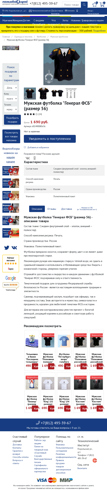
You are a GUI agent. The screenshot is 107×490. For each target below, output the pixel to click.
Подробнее (99, 30)
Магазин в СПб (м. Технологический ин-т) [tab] (87, 209)
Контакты (55, 13)
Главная (6, 36)
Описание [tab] (37, 208)
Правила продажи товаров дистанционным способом (63, 466)
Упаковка (60, 444)
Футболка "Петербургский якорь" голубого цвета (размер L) (66, 360)
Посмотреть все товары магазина (11, 136)
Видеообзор (48, 335)
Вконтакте (82, 468)
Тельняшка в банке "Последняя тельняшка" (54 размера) (32, 360)
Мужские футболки (59, 36)
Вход (90, 10)
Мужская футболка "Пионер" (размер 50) (32, 401)
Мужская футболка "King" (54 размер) (64, 400)
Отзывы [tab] (51, 208)
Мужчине (7, 20)
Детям (26, 20)
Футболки (41, 36)
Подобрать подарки (12, 119)
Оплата (71, 10)
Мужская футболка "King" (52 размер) (48, 400)
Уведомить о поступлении (50, 138)
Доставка (58, 10)
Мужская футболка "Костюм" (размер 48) (80, 401)
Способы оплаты (21, 457)
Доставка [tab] (66, 208)
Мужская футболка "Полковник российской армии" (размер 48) (80, 362)
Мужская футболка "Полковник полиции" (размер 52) (48, 360)
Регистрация (93, 13)
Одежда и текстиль (23, 36)
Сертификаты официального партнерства (41, 468)
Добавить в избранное (36, 147)
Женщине (17, 20)
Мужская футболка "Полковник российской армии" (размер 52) (97, 362)
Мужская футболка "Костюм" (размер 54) (96, 401)
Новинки (75, 20)
